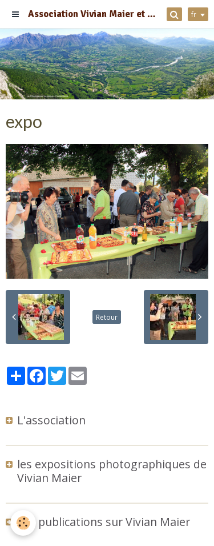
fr (193, 14)
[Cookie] (23, 523)
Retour (107, 317)
